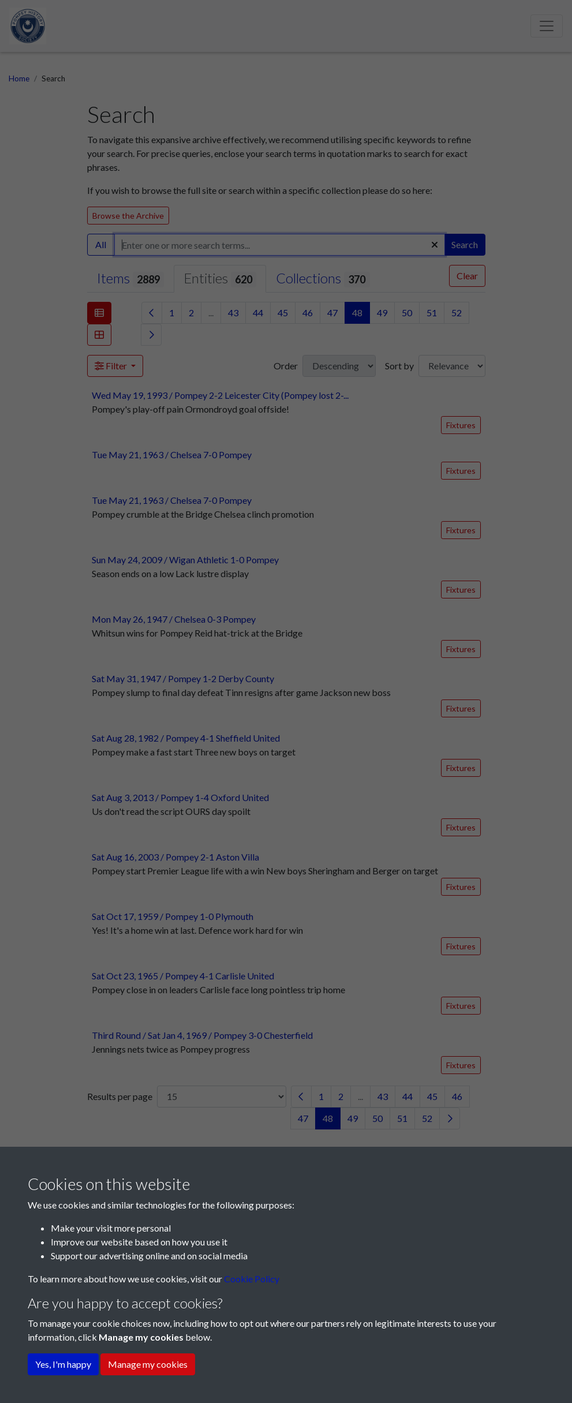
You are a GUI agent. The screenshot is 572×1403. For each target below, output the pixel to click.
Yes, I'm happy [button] (63, 1364)
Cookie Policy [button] (251, 1278)
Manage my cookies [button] (148, 1364)
